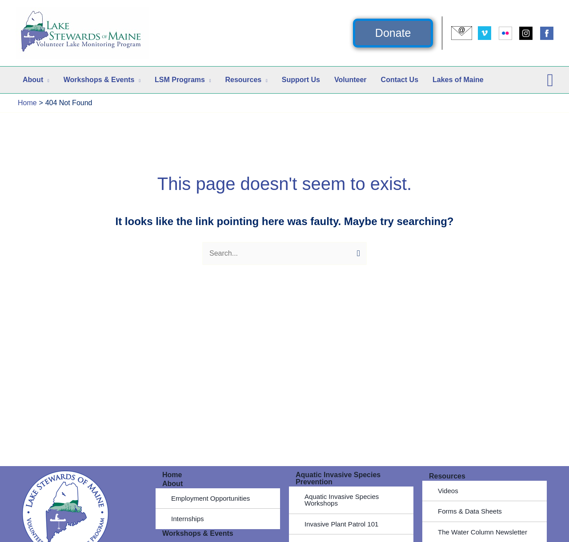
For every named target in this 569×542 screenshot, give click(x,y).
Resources (447, 476)
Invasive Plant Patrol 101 (344, 524)
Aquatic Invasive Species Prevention (338, 478)
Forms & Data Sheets (472, 511)
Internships (188, 519)
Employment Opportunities (213, 498)
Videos (449, 491)
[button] (393, 33)
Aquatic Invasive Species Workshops (344, 500)
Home (172, 475)
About (172, 483)
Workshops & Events (197, 534)
